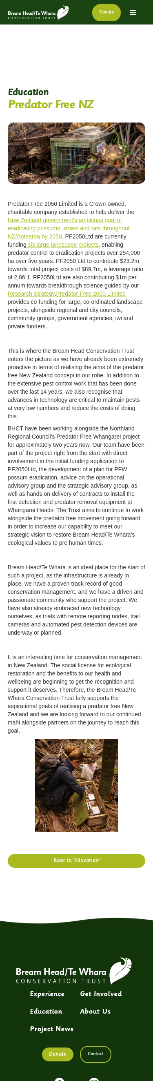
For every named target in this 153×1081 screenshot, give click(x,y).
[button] (133, 12)
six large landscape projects (63, 244)
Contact (95, 1054)
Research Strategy (31, 293)
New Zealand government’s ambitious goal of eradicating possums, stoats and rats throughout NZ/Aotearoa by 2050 (69, 228)
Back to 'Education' (76, 860)
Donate (106, 12)
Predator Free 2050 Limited (91, 293)
